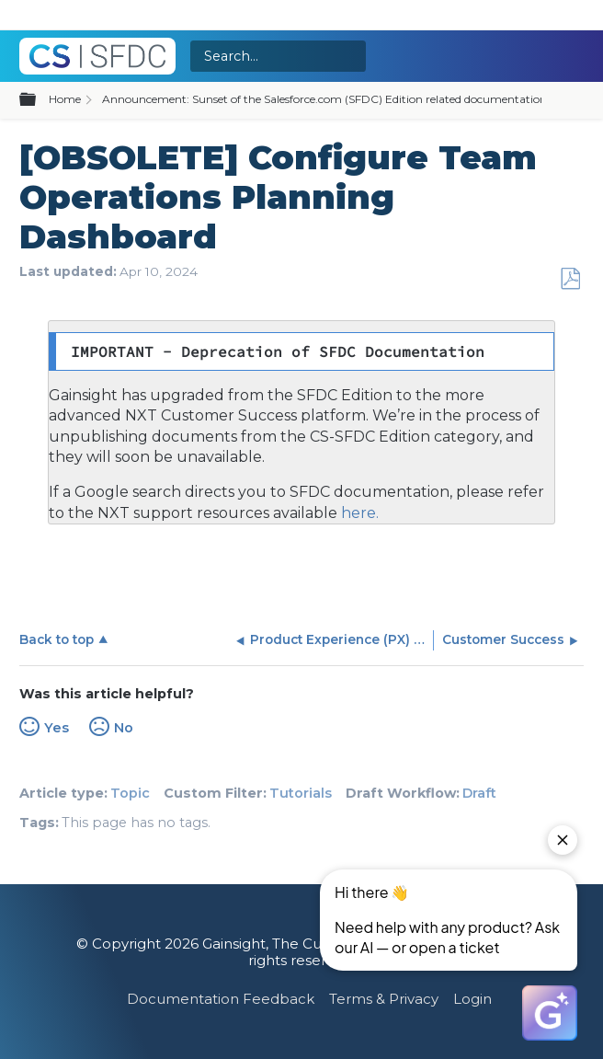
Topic (130, 793)
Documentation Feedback (220, 998)
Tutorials (300, 793)
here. (358, 513)
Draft (479, 793)
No (123, 727)
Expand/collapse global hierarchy (38, 100)
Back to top (56, 639)
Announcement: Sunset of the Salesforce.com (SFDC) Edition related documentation (324, 99)
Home (65, 99)
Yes (56, 727)
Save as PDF (570, 279)
